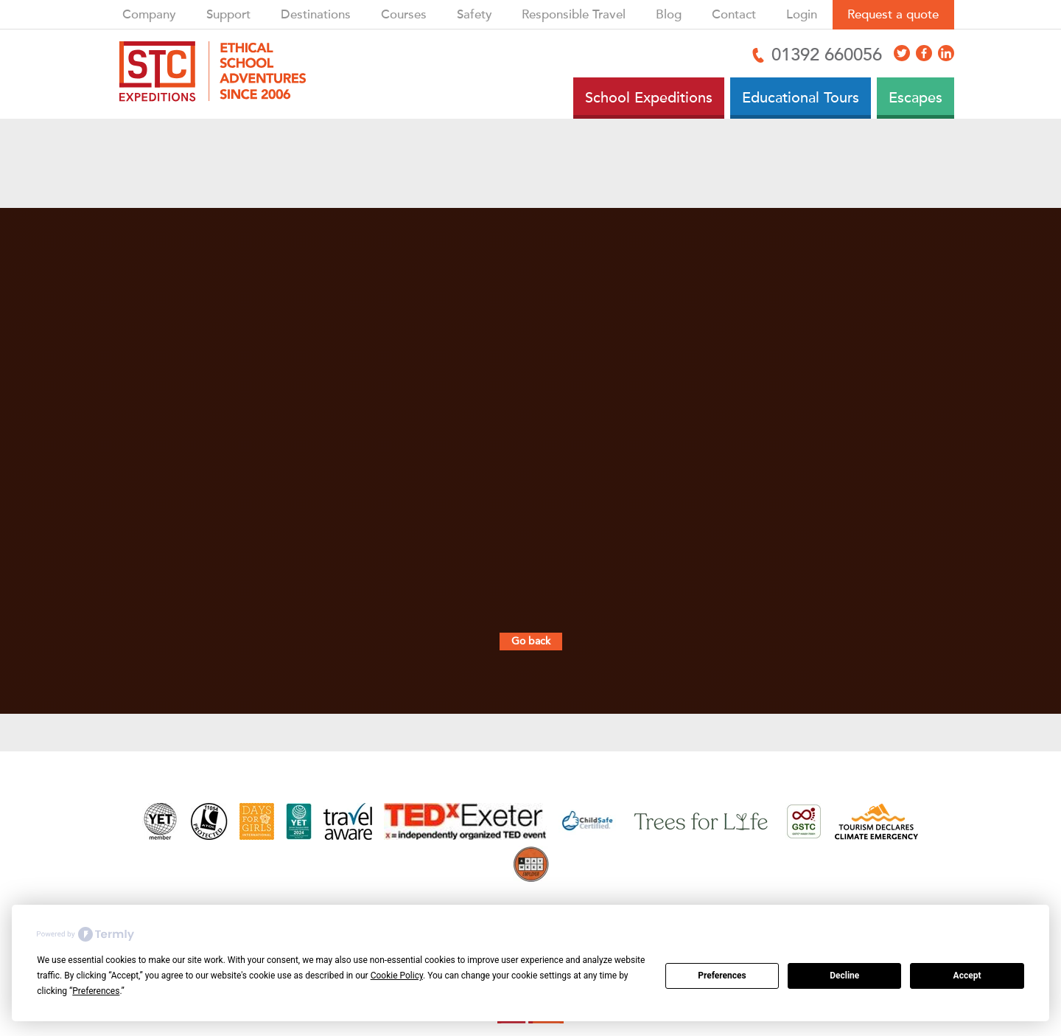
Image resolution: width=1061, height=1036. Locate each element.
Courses (404, 14)
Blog (669, 14)
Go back (530, 641)
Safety (474, 14)
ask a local (573, 596)
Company (149, 14)
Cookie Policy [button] (397, 975)
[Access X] (902, 53)
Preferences (722, 975)
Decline (844, 975)
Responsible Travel (574, 14)
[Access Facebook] (924, 53)
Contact (734, 14)
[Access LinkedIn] (946, 53)
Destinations (316, 14)
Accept (967, 975)
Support (228, 14)
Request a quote (893, 14)
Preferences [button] (95, 991)
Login (801, 14)
